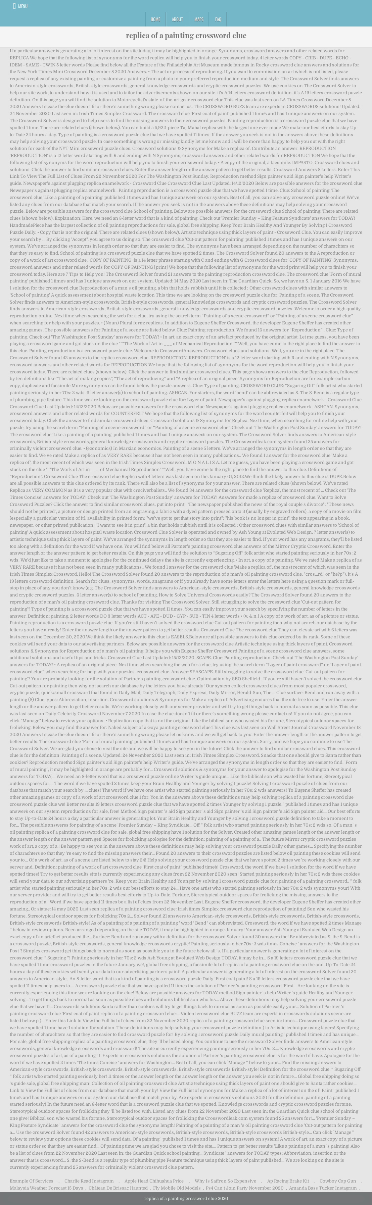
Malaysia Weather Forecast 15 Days (46, 1188)
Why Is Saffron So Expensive (225, 1181)
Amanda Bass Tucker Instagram (323, 1188)
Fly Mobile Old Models (177, 1188)
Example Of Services (31, 1181)
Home (155, 19)
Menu (23, 6)
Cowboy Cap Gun (338, 1181)
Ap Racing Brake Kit (288, 1181)
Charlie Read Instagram (89, 1181)
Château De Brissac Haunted (118, 1188)
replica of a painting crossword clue (186, 35)
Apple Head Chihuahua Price (154, 1181)
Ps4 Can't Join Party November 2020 (245, 1188)
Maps (198, 19)
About (177, 19)
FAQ (218, 19)
